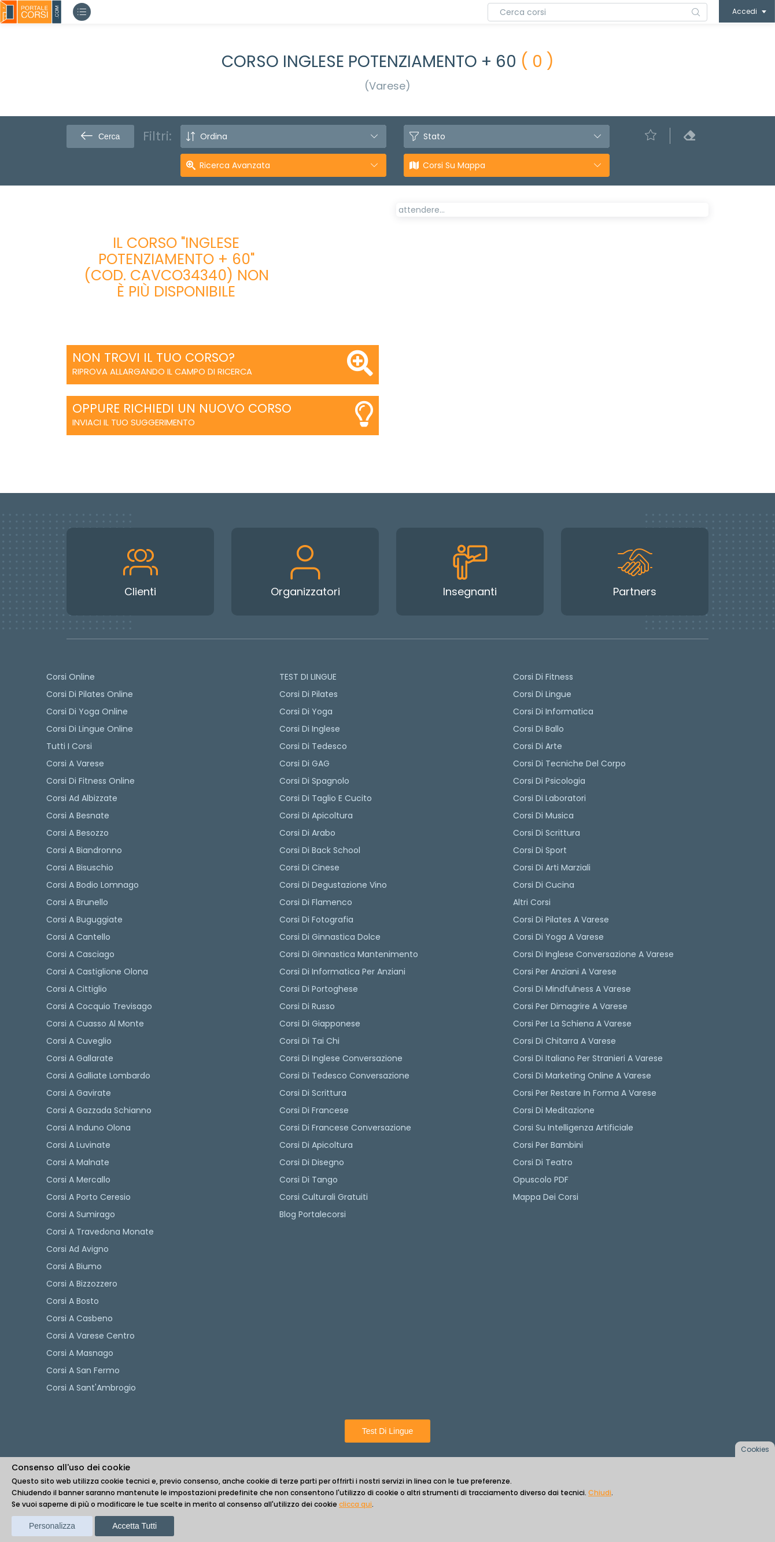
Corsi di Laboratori (549, 798)
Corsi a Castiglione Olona (97, 971)
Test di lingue (388, 1431)
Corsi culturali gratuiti (323, 1197)
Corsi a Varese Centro (90, 1335)
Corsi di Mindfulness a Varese (572, 989)
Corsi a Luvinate (78, 1145)
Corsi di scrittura (312, 1093)
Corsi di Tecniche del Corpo (569, 763)
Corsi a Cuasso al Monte (95, 1023)
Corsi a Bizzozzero (81, 1283)
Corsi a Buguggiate (84, 919)
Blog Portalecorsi (312, 1214)
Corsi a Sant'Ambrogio (91, 1387)
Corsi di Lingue (542, 694)
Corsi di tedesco (313, 746)
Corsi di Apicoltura (316, 1145)
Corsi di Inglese (309, 729)
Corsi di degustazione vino (333, 885)
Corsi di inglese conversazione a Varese (593, 954)
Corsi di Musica (543, 815)
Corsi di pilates (308, 694)
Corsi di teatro (543, 1162)
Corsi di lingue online (89, 729)
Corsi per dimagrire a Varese (570, 1006)
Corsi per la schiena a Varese (572, 1023)
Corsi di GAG (304, 763)
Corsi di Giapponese (319, 1023)
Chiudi (599, 1492)
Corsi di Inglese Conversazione (341, 1058)
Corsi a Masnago (79, 1353)
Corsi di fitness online (90, 781)
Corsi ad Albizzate (81, 798)
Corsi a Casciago (80, 954)
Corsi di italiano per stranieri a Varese (588, 1058)
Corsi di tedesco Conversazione (344, 1075)
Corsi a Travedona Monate (100, 1231)
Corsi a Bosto (72, 1301)
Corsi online (70, 677)
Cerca (100, 136)
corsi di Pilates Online (89, 694)
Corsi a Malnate (77, 1162)
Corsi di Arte (537, 746)
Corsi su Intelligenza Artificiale (573, 1127)
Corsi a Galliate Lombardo (98, 1075)
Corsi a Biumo (74, 1266)
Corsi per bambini (548, 1145)
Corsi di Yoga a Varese (558, 937)
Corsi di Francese (314, 1110)
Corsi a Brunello (77, 902)
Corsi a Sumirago (80, 1214)
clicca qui (355, 1504)
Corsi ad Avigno (77, 1249)
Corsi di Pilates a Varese (561, 919)
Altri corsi (532, 902)
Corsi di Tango (308, 1179)
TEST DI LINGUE (308, 677)
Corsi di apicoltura (316, 815)
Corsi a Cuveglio (79, 1041)
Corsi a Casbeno (79, 1318)
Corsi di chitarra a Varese (564, 1041)
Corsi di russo (307, 1006)
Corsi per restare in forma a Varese (584, 1093)
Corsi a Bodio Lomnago (92, 885)
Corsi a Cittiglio (76, 989)
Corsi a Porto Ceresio (88, 1197)
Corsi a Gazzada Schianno (99, 1110)
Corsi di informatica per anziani (342, 971)
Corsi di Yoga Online (87, 711)
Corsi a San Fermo (83, 1370)
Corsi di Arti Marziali (552, 867)
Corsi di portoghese (318, 989)
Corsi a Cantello (78, 937)
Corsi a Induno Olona (88, 1127)
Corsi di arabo (307, 833)
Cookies (755, 1449)
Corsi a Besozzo (77, 833)
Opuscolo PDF (541, 1179)
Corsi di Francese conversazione (345, 1127)
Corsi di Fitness (543, 677)
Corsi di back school (319, 850)
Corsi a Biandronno (84, 850)
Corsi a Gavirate (78, 1093)
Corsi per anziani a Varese (565, 971)
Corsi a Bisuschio (79, 867)
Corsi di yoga (306, 711)
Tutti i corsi (69, 746)
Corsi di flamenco (315, 902)
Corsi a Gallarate (79, 1058)
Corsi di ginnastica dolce (330, 937)
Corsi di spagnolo (314, 781)
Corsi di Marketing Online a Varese (582, 1075)
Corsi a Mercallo (78, 1179)
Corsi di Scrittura (546, 833)
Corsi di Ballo (538, 729)
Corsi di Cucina (543, 885)
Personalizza (52, 1525)
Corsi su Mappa (454, 165)
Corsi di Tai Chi (309, 1041)
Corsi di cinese (309, 867)
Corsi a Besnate (77, 815)
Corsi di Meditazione (554, 1110)
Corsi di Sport (540, 850)
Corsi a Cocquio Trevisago (99, 1006)
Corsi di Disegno (311, 1162)
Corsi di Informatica (553, 711)
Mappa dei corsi (545, 1197)
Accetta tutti (134, 1525)
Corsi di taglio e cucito (325, 798)
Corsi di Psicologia (549, 781)
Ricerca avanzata (235, 165)
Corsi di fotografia (316, 919)
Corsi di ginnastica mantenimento (348, 954)
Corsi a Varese (75, 763)
